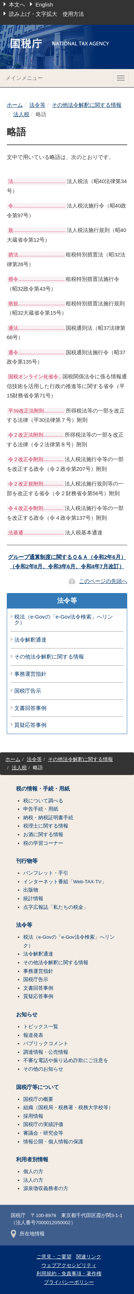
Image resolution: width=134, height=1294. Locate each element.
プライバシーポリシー (69, 1282)
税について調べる (43, 800)
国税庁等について (37, 1087)
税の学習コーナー (43, 843)
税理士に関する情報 (45, 826)
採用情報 (33, 1116)
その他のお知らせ (43, 1069)
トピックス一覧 (40, 1026)
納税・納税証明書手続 (48, 817)
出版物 (30, 890)
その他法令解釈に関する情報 (86, 105)
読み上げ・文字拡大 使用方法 (46, 14)
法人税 (21, 114)
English (44, 4)
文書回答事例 (30, 708)
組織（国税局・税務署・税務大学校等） (68, 1107)
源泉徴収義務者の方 (45, 1188)
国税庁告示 (27, 691)
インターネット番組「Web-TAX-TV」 (64, 881)
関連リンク (88, 1256)
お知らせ (27, 1014)
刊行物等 (27, 861)
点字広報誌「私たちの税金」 (55, 907)
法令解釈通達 (30, 640)
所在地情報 (28, 1233)
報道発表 (33, 1035)
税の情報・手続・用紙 (43, 789)
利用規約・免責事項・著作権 (68, 1273)
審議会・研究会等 (43, 1133)
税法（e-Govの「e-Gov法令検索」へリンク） (63, 620)
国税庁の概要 (38, 1099)
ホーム (15, 105)
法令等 (37, 105)
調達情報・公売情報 (45, 1052)
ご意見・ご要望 (53, 1256)
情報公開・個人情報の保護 (53, 1141)
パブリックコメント (45, 1043)
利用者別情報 (32, 1159)
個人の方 (33, 1171)
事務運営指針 (30, 674)
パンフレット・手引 (45, 873)
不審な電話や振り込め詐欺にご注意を (65, 1060)
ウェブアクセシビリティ (68, 1265)
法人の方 (33, 1180)
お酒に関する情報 (43, 834)
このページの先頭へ (103, 581)
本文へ (17, 4)
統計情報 (33, 898)
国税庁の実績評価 (43, 1124)
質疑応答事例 (30, 725)
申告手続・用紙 (40, 809)
